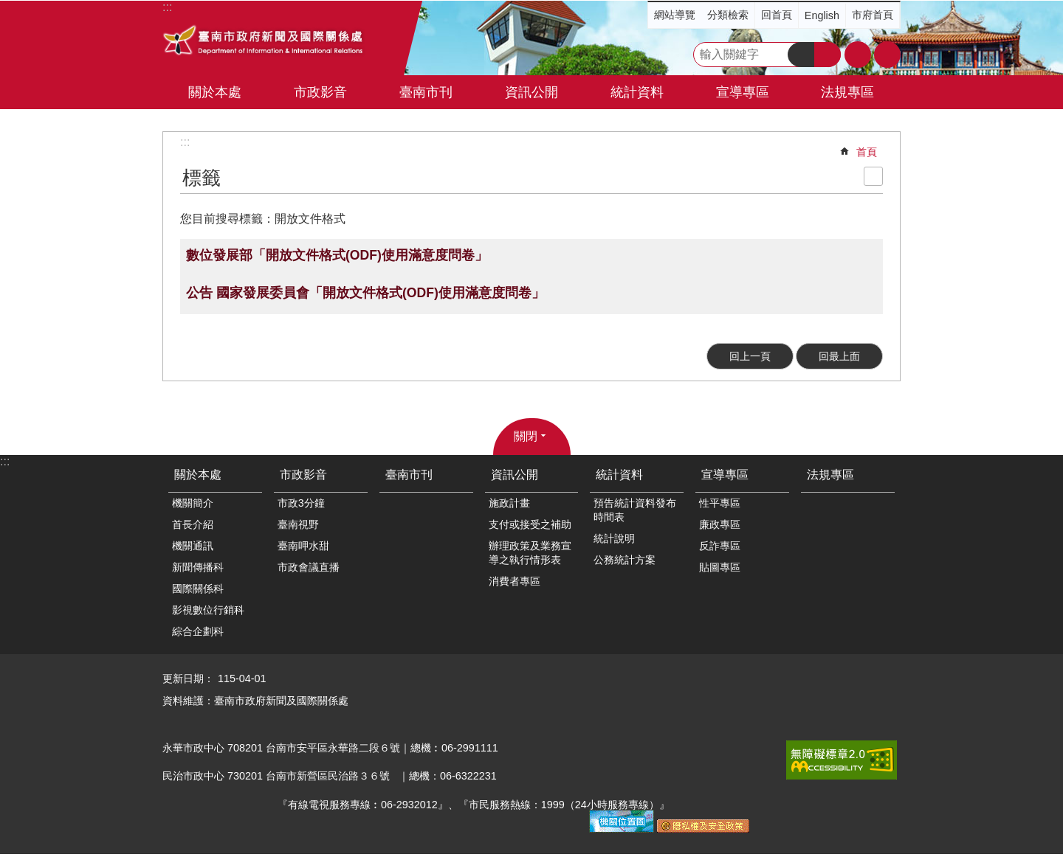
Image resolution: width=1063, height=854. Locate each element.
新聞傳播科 (198, 567)
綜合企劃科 (198, 631)
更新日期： (188, 678)
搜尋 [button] (801, 54)
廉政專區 (719, 524)
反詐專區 (719, 546)
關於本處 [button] (214, 92)
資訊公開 (514, 474)
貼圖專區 (719, 567)
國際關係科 (198, 588)
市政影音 (303, 474)
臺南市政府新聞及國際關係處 (263, 42)
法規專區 (847, 92)
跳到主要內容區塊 (7, 7)
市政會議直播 (309, 567)
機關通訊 (192, 546)
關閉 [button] (525, 436)
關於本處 (197, 474)
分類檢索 (728, 15)
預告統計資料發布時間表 (635, 510)
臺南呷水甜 (303, 546)
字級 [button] (857, 54)
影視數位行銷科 (208, 610)
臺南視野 (298, 524)
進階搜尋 (827, 54)
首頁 (866, 152)
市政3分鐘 (301, 503)
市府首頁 (872, 15)
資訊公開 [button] (531, 92)
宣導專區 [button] (742, 92)
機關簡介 (192, 503)
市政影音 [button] (320, 92)
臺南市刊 (426, 92)
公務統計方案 (625, 560)
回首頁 (776, 15)
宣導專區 (725, 474)
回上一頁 (750, 356)
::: (185, 142)
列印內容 (873, 176)
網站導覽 (674, 15)
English (822, 15)
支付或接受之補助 (530, 524)
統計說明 (614, 538)
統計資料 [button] (637, 92)
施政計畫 (509, 503)
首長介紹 (192, 524)
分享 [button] (887, 54)
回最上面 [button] (839, 356)
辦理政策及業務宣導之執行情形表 (530, 553)
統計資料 (619, 474)
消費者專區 (514, 581)
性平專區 (719, 503)
